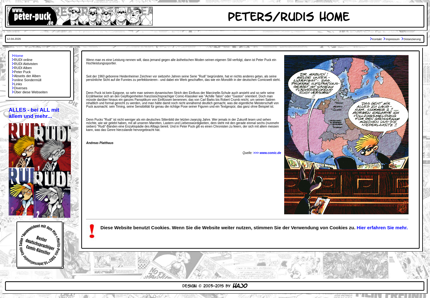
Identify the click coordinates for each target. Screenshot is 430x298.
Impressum (393, 39)
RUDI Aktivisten (26, 64)
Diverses (20, 88)
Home (18, 56)
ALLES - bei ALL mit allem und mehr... (34, 113)
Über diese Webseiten (31, 92)
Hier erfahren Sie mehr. (382, 227)
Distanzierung (412, 39)
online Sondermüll (27, 80)
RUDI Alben (23, 68)
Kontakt (377, 39)
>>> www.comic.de (267, 153)
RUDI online (23, 60)
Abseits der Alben (27, 76)
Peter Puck (22, 72)
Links (18, 84)
